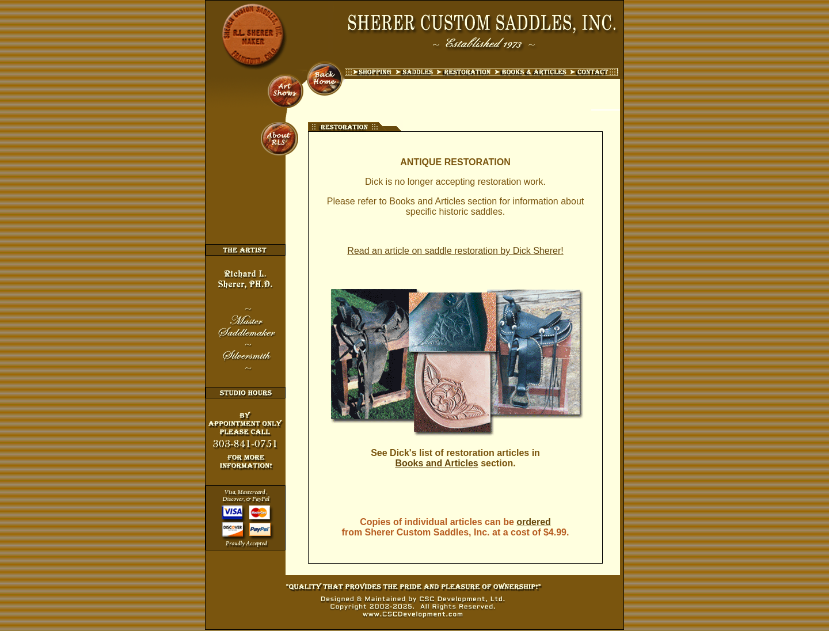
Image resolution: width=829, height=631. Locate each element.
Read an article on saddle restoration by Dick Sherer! (455, 251)
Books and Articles (436, 463)
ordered (533, 522)
